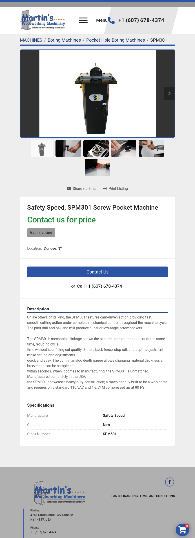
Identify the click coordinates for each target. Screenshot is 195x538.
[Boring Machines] (64, 40)
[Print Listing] (115, 188)
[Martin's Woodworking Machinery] (59, 493)
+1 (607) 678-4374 (141, 20)
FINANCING (129, 496)
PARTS (116, 496)
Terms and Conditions (156, 496)
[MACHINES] (31, 40)
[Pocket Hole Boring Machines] (115, 40)
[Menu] (83, 20)
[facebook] (169, 481)
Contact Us (97, 272)
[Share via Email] (82, 188)
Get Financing (41, 232)
